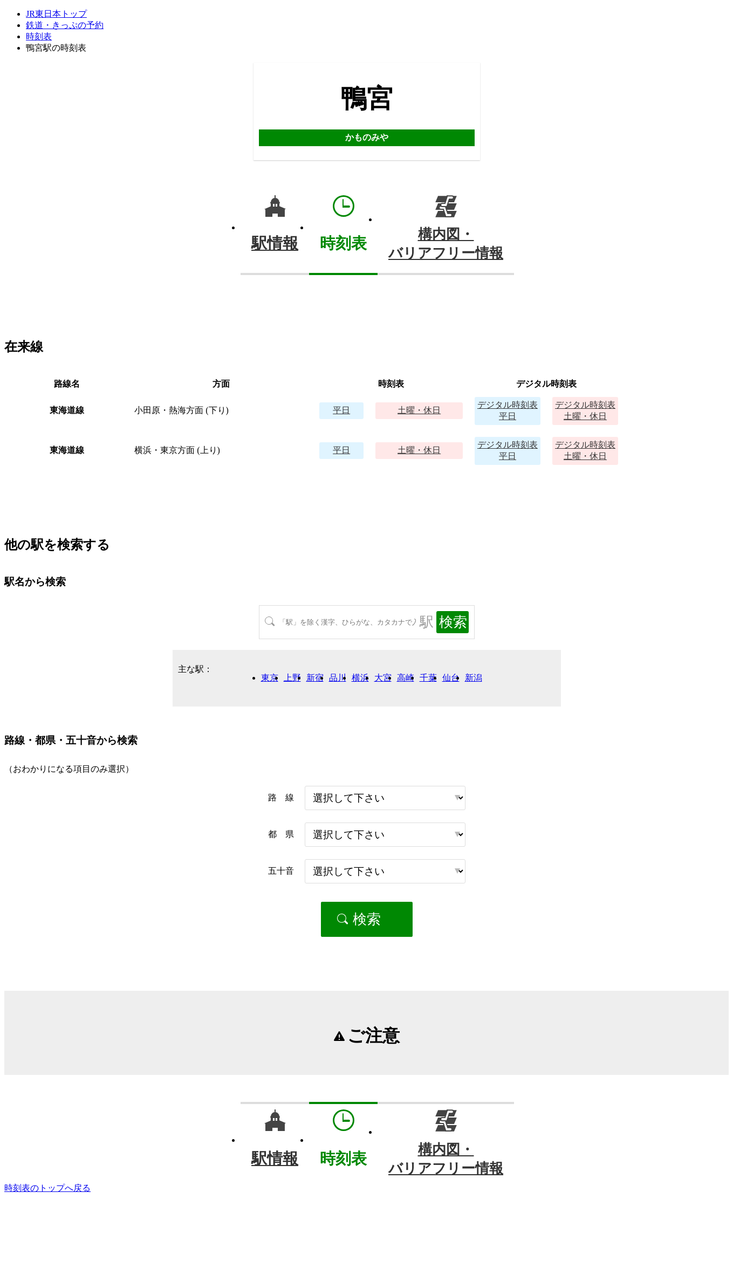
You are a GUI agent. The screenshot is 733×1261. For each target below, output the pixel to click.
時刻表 (39, 36)
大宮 (383, 677)
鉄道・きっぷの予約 (65, 25)
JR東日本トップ (56, 13)
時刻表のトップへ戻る (47, 1188)
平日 (341, 410)
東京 (269, 677)
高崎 (405, 677)
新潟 (473, 677)
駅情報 (274, 243)
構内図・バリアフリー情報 (445, 244)
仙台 (451, 677)
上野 (292, 677)
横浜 (360, 677)
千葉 (428, 677)
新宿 (315, 677)
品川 (337, 677)
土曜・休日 (419, 410)
